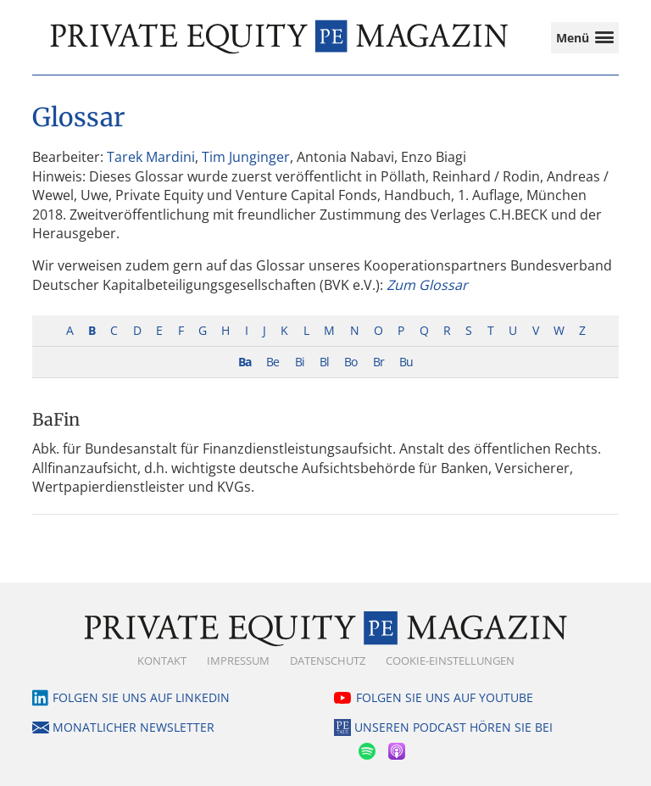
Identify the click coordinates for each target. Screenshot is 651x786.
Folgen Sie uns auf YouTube (444, 697)
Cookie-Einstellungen (450, 660)
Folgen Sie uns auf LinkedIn (141, 697)
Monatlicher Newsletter (133, 727)
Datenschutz (327, 660)
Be (272, 362)
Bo (350, 362)
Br (378, 362)
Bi (299, 362)
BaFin (56, 419)
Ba (244, 362)
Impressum (238, 660)
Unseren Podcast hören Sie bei (453, 727)
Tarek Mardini (151, 157)
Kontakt (161, 660)
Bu (406, 362)
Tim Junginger (246, 157)
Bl (324, 362)
